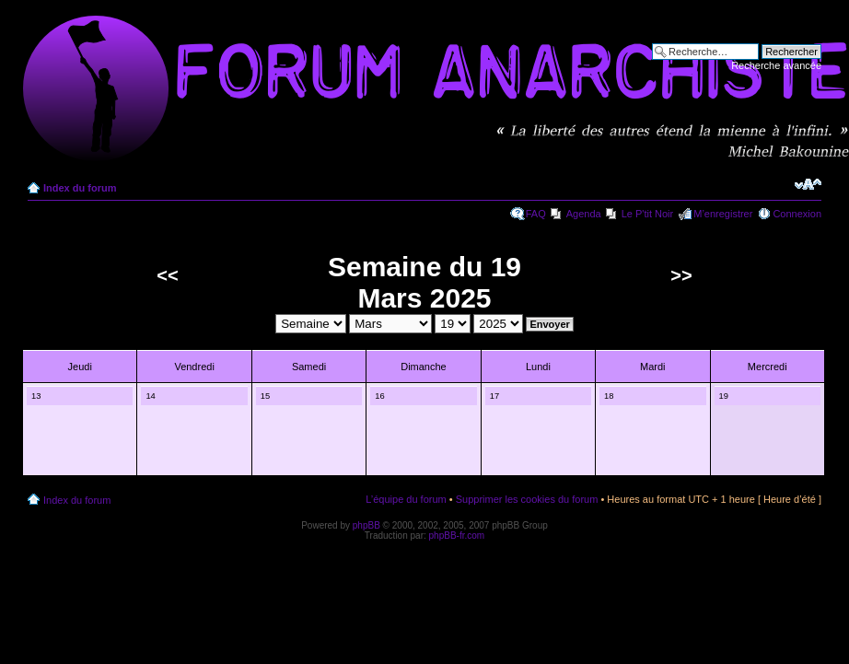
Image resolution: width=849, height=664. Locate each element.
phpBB (366, 525)
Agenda (583, 213)
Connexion (797, 213)
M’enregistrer (722, 213)
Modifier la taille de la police (808, 184)
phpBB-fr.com (457, 535)
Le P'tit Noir (648, 213)
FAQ (536, 213)
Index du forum (79, 187)
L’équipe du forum (406, 499)
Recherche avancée (776, 65)
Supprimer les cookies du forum (527, 499)
